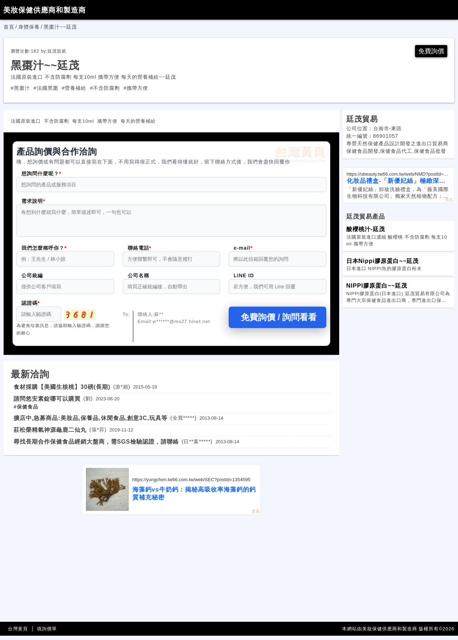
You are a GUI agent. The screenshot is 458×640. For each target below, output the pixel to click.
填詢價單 (47, 633)
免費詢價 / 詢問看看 (277, 321)
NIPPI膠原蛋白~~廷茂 (377, 285)
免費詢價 (431, 51)
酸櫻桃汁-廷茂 (365, 229)
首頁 (9, 27)
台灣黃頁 (18, 633)
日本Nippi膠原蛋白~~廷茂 (382, 261)
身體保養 (29, 27)
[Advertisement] (171, 572)
